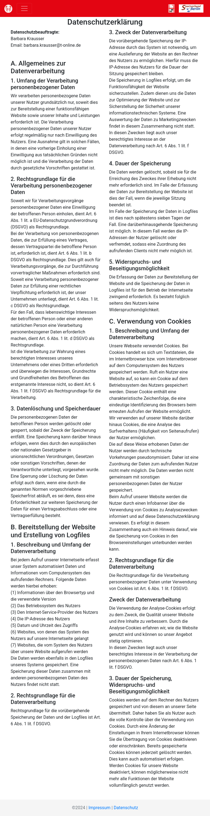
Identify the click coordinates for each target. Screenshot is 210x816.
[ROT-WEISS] (171, 8)
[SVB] (191, 8)
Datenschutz (126, 807)
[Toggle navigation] (24, 8)
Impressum (99, 807)
